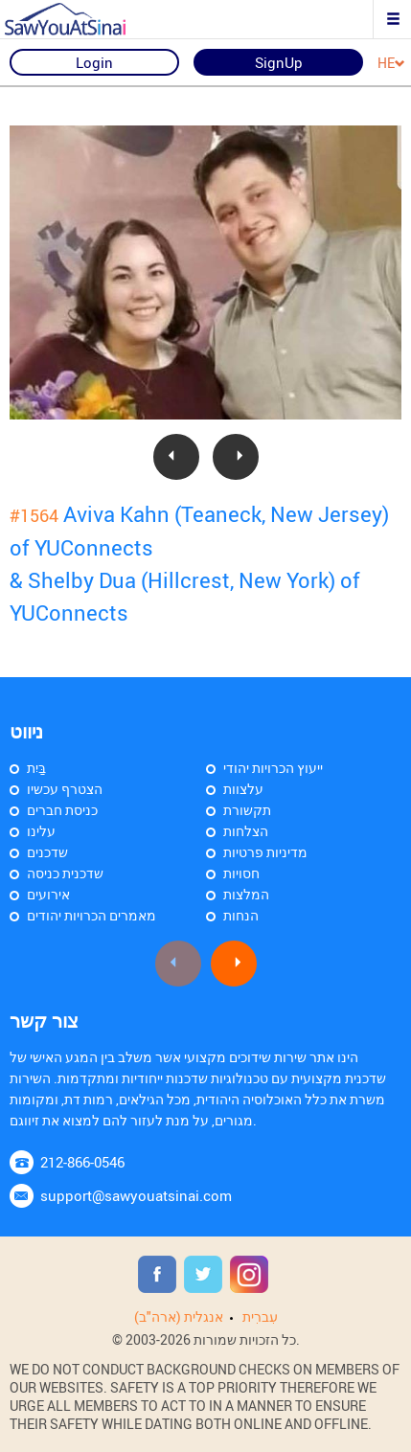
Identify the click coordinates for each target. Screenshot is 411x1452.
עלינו (41, 831)
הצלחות (245, 831)
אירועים (48, 894)
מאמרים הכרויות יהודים (91, 915)
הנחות (241, 915)
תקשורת (247, 810)
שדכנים (47, 852)
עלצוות (243, 789)
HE (391, 64)
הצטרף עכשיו (65, 789)
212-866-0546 (82, 1161)
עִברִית (260, 1316)
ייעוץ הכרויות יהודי (273, 768)
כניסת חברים (62, 810)
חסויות (241, 873)
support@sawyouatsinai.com (136, 1195)
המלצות (246, 894)
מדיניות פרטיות (265, 852)
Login (94, 62)
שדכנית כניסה (65, 873)
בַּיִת (36, 768)
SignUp (279, 62)
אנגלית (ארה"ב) (178, 1316)
